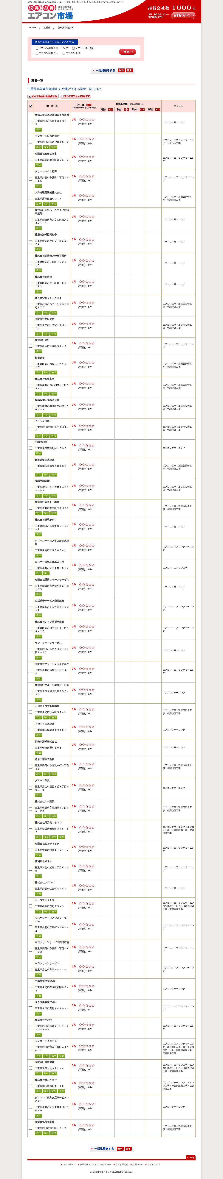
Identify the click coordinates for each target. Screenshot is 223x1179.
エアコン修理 (71, 53)
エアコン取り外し (47, 53)
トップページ (69, 1164)
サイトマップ (154, 1164)
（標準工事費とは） (136, 104)
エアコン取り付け (83, 48)
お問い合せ (138, 1164)
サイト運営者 (122, 1164)
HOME (33, 27)
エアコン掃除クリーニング (52, 48)
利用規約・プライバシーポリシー (95, 1164)
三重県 (47, 27)
